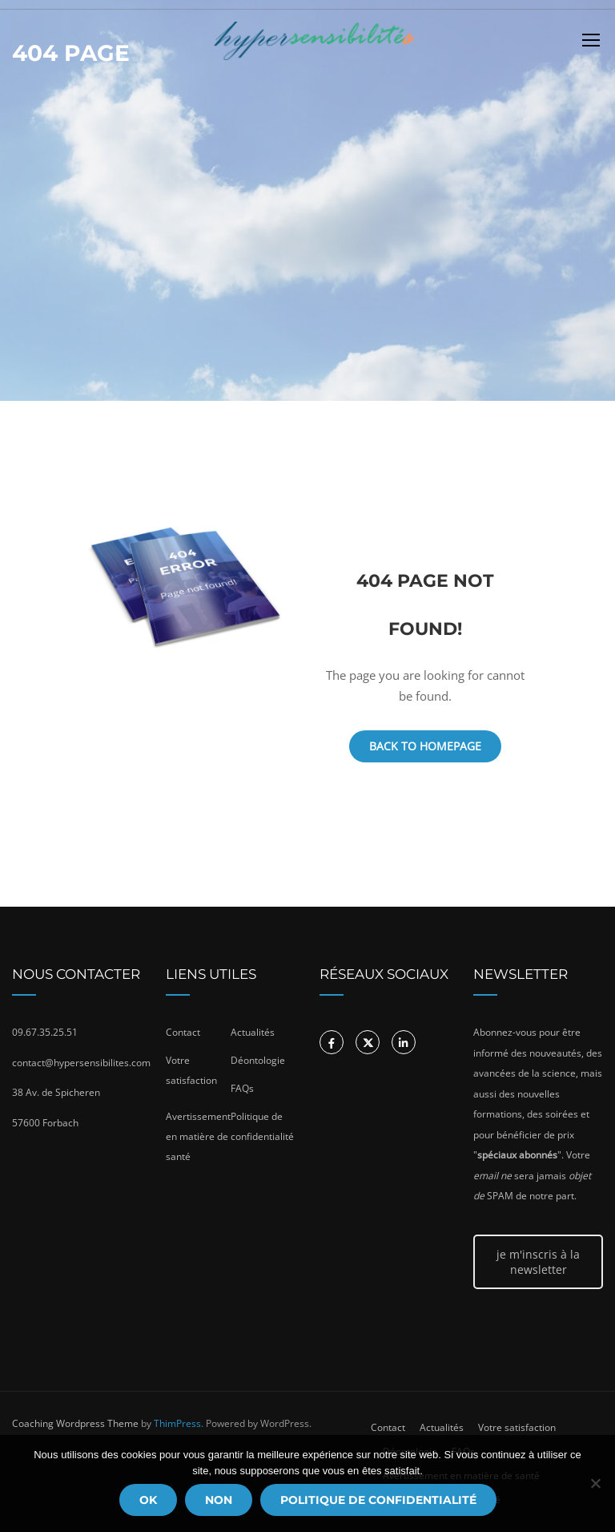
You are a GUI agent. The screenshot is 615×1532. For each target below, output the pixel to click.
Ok (148, 1500)
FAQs (242, 1088)
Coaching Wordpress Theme (75, 1423)
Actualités (253, 1032)
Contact (183, 1032)
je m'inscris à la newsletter (538, 1262)
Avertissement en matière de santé (198, 1136)
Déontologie (258, 1060)
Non (218, 1500)
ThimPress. (178, 1423)
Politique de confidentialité (378, 1500)
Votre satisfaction (517, 1427)
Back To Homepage (425, 746)
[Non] (595, 1483)
